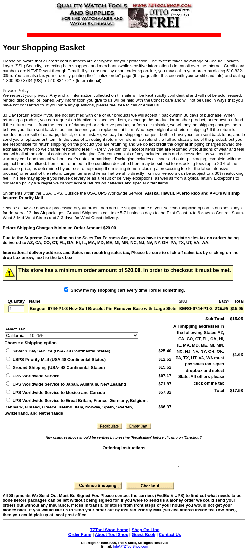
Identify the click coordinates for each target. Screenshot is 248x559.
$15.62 (164, 367)
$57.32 (164, 392)
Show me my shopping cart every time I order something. (124, 290)
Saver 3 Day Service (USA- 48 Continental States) (58, 351)
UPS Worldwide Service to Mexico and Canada (55, 392)
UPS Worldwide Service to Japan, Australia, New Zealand (66, 384)
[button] (109, 426)
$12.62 (164, 359)
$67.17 (164, 375)
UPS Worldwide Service (32, 376)
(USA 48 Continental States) (56, 359)
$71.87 (164, 383)
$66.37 (164, 406)
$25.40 (164, 350)
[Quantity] (16, 308)
